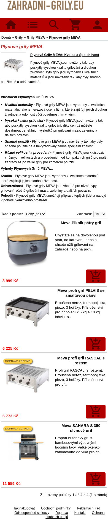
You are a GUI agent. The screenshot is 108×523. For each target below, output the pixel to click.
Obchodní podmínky (56, 508)
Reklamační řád (88, 508)
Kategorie (32, 21)
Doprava (61, 513)
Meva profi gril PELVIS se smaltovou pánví (81, 293)
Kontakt (80, 513)
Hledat (54, 21)
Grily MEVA (36, 37)
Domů (11, 25)
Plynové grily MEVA (64, 37)
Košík (75, 21)
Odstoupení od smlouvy (31, 513)
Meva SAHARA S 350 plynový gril (81, 428)
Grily (19, 37)
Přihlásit (97, 21)
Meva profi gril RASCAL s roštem (81, 360)
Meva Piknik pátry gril (81, 223)
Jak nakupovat (24, 508)
